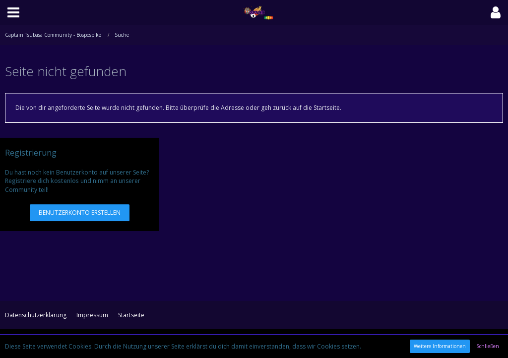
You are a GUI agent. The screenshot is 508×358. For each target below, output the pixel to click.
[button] (13, 12)
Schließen (487, 346)
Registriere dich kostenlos (42, 181)
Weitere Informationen (440, 346)
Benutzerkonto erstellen (80, 212)
